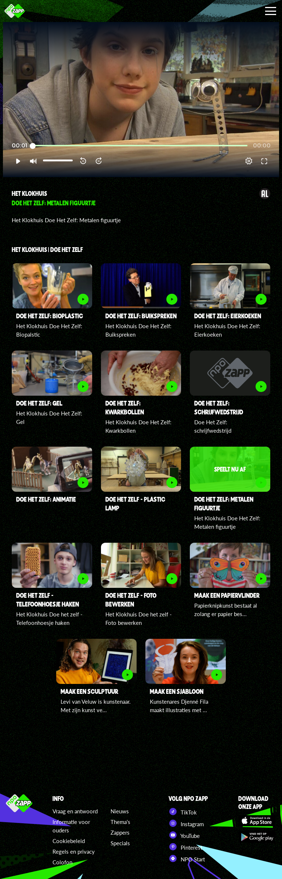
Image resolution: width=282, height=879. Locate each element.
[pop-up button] (249, 161)
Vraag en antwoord (75, 811)
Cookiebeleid (69, 841)
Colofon (62, 862)
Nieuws (120, 811)
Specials (120, 843)
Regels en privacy (74, 851)
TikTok (183, 811)
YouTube (184, 835)
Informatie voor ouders (71, 826)
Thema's (120, 821)
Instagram (186, 823)
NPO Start (187, 858)
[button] (18, 161)
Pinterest (185, 846)
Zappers (120, 832)
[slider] (140, 146)
